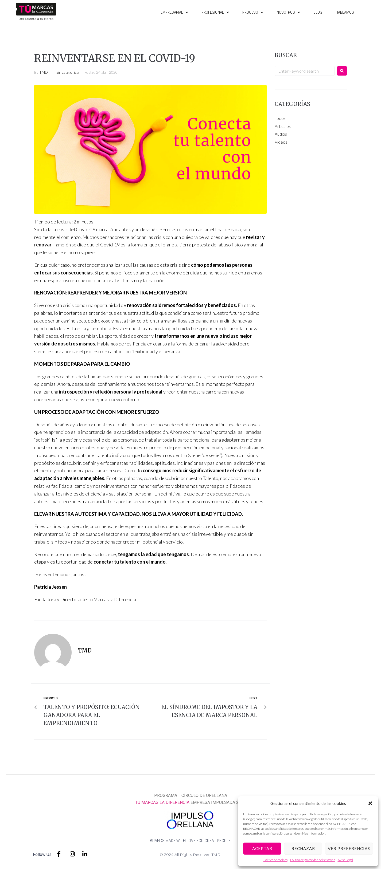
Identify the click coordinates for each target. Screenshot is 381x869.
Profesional (215, 12)
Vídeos (281, 141)
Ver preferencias (349, 848)
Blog (317, 12)
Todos (280, 118)
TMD (43, 72)
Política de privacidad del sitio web (312, 860)
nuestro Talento (202, 478)
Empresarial (174, 12)
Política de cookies (275, 860)
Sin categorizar (68, 72)
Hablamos (345, 12)
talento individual (114, 455)
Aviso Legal (345, 860)
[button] (370, 803)
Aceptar (262, 848)
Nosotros (288, 12)
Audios (281, 133)
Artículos (283, 126)
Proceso (252, 12)
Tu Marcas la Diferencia (113, 599)
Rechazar (303, 848)
